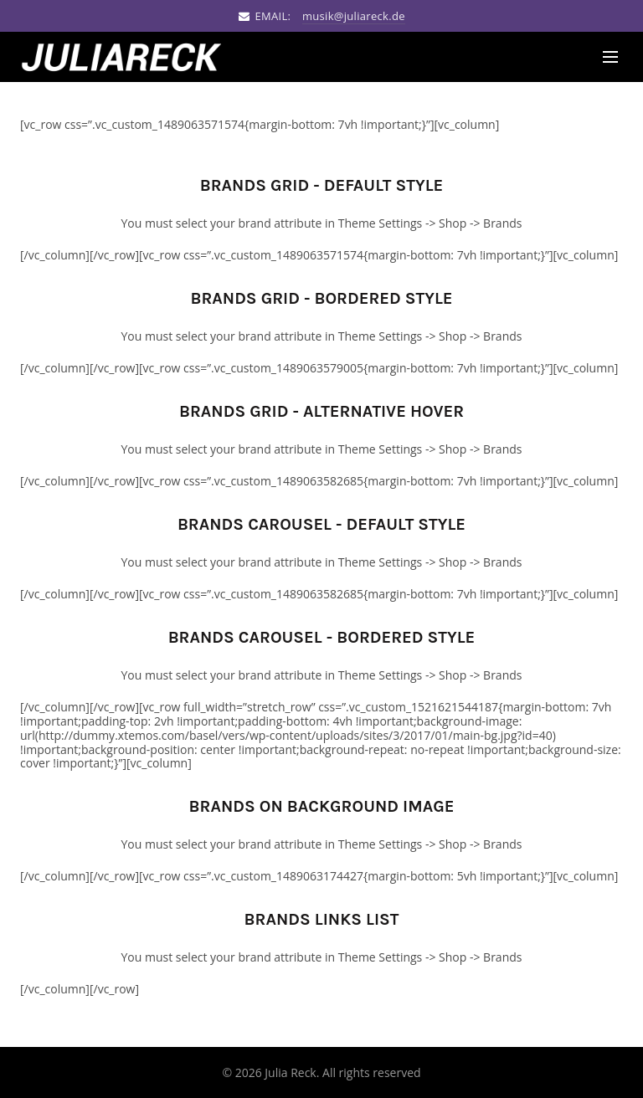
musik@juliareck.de (353, 15)
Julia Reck (290, 1072)
